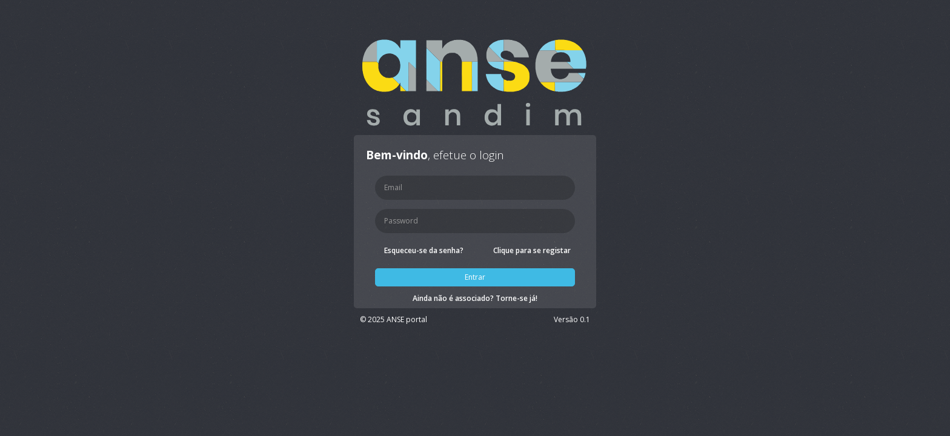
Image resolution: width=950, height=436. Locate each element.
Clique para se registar (532, 250)
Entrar (475, 277)
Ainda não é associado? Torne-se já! (475, 298)
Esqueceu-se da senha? (423, 250)
